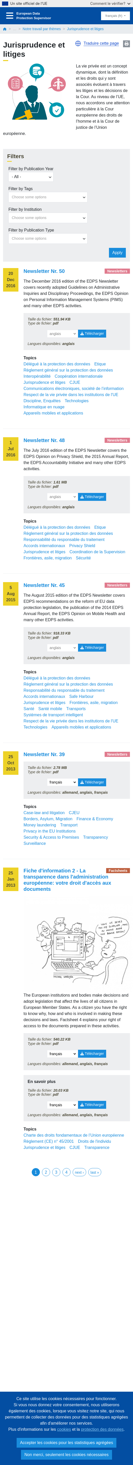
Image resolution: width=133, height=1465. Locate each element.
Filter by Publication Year (30, 169)
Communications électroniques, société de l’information (74, 388)
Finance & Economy (94, 819)
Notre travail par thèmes (42, 29)
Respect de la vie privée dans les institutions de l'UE (71, 395)
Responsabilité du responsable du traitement (64, 539)
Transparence (96, 1147)
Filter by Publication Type (31, 230)
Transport (68, 825)
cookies (64, 1429)
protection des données (102, 1429)
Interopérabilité (37, 376)
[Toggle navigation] (9, 15)
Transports (76, 709)
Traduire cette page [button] (101, 43)
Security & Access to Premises (51, 837)
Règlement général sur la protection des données (68, 370)
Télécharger (92, 333)
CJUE (75, 382)
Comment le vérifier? (110, 3)
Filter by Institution (25, 209)
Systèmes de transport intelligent (53, 715)
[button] (78, 43)
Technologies (76, 401)
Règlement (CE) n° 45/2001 (49, 1141)
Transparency (95, 837)
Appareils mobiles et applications (53, 413)
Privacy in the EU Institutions (50, 831)
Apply (117, 252)
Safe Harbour (81, 696)
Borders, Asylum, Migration (48, 819)
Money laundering (40, 825)
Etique (100, 364)
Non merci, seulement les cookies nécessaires (66, 1454)
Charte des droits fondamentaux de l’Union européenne (74, 1135)
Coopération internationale (79, 376)
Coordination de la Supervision (97, 552)
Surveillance (35, 843)
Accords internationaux (44, 546)
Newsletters (117, 271)
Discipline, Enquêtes (42, 401)
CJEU (74, 813)
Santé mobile (50, 709)
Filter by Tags (20, 189)
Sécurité (83, 558)
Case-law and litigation (44, 813)
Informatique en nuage (44, 407)
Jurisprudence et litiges (44, 382)
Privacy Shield (82, 546)
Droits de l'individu (94, 1141)
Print (126, 43)
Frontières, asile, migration (48, 558)
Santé (29, 709)
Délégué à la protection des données (57, 364)
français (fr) (114, 16)
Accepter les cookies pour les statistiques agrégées (66, 1442)
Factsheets (118, 871)
